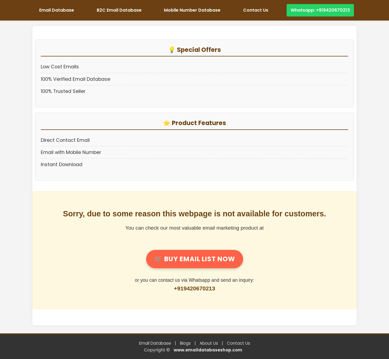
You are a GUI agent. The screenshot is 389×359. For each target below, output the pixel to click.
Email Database (56, 10)
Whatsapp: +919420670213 (320, 10)
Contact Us (255, 10)
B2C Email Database (119, 10)
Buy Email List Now (194, 258)
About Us (209, 343)
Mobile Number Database (192, 10)
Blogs (185, 343)
